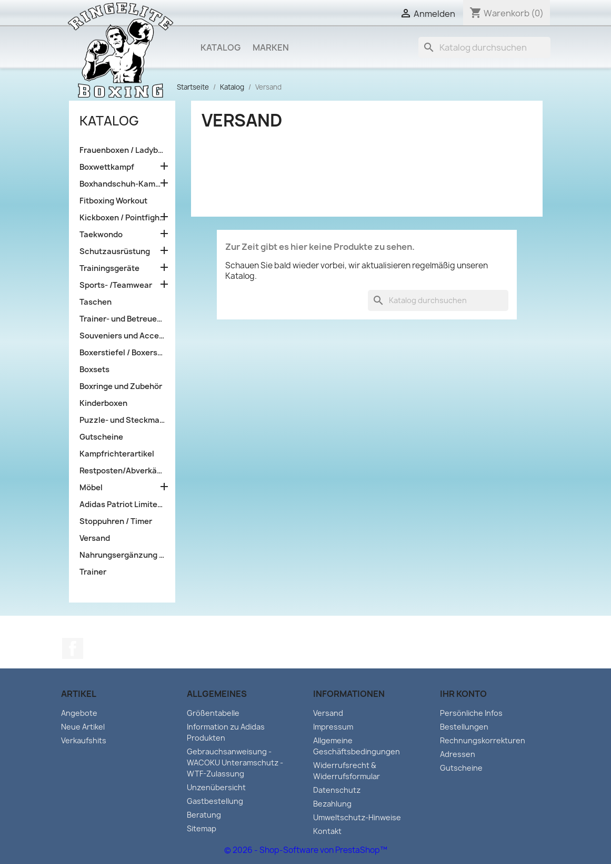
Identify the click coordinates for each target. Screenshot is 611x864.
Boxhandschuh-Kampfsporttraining (122, 184)
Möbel (91, 487)
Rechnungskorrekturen (482, 740)
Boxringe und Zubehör (120, 386)
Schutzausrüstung (114, 251)
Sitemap (201, 828)
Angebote (79, 713)
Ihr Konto (463, 694)
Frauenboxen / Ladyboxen (122, 150)
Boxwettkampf (106, 167)
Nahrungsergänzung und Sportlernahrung (122, 555)
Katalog (221, 47)
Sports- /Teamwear (115, 285)
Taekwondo (101, 234)
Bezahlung (332, 804)
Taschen (95, 302)
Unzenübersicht (216, 787)
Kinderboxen (103, 403)
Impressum (333, 727)
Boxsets (94, 369)
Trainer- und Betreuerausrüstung (122, 319)
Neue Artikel (83, 727)
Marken (271, 47)
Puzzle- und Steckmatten (122, 420)
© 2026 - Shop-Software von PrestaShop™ (305, 850)
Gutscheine (101, 437)
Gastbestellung (215, 801)
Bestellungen (464, 727)
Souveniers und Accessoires (122, 336)
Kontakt (327, 831)
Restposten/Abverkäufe (122, 470)
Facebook (72, 648)
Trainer (92, 572)
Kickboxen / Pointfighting (122, 217)
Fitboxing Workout (113, 201)
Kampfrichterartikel (116, 454)
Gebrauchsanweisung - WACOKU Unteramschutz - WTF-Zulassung (235, 762)
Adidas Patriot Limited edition (122, 504)
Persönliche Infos (471, 713)
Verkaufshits (83, 740)
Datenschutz (336, 790)
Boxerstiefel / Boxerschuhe (122, 352)
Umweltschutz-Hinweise (357, 817)
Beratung (204, 815)
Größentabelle (213, 713)
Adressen (457, 754)
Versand (94, 538)
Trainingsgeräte (109, 268)
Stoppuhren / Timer (115, 521)
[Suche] (484, 47)
